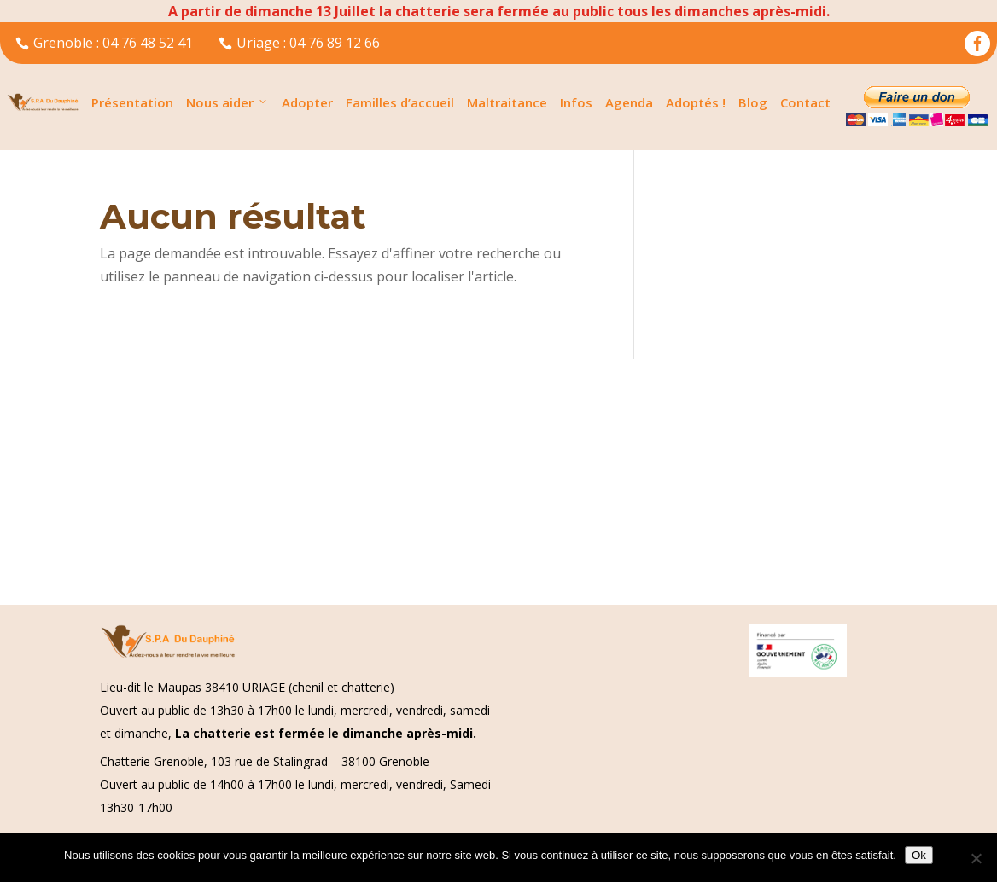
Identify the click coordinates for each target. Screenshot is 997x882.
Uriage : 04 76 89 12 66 (299, 42)
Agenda (629, 102)
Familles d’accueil (400, 102)
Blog (752, 102)
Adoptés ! (696, 102)
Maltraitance (507, 102)
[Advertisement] (498, 478)
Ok (919, 855)
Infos (576, 102)
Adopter (307, 102)
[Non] (975, 858)
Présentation (132, 102)
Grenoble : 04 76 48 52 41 (104, 42)
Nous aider (227, 102)
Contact (805, 102)
